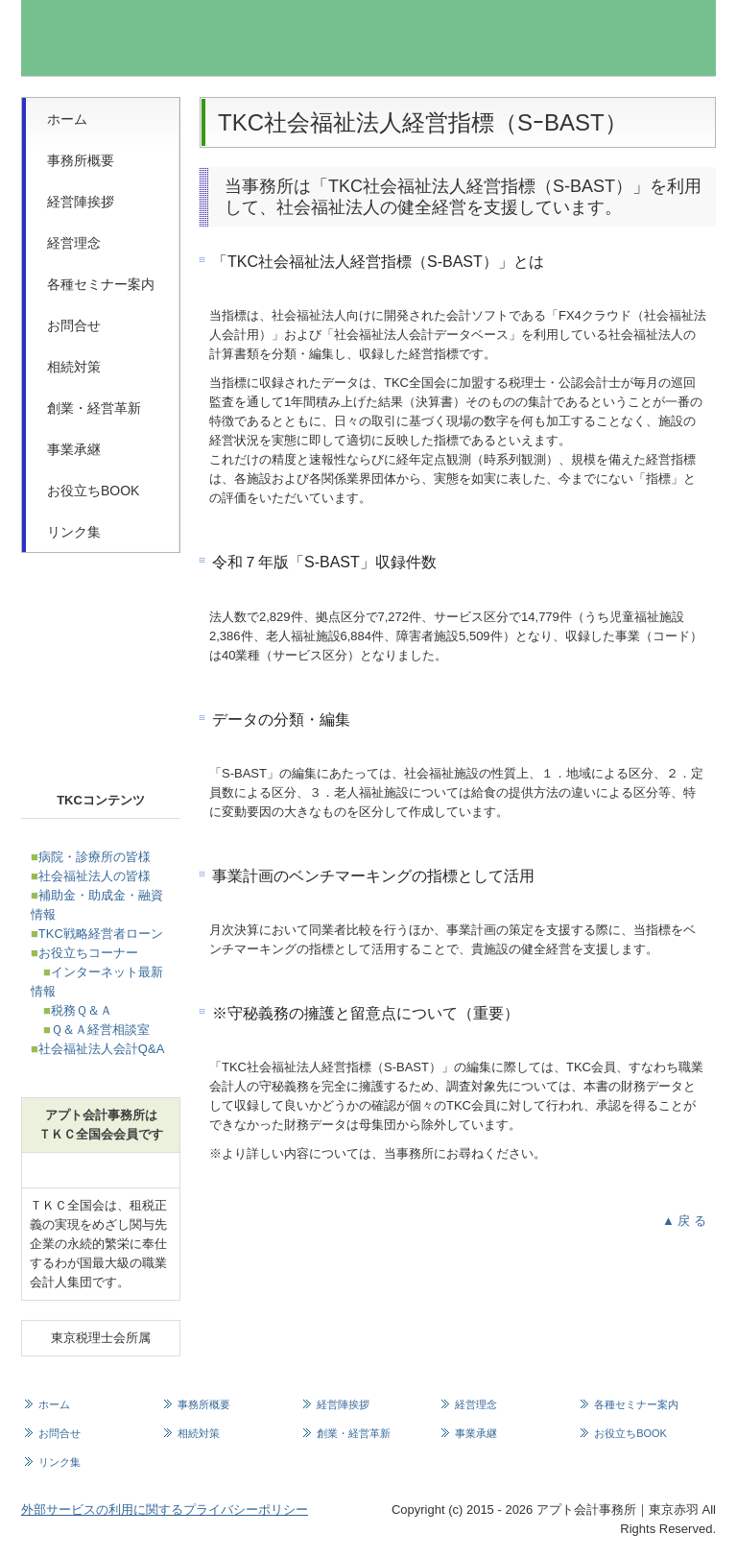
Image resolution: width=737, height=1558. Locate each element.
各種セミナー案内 (101, 284)
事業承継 (74, 449)
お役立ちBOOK (93, 490)
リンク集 (74, 531)
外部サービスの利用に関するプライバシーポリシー (164, 1509)
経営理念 (74, 243)
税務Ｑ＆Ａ (81, 1010)
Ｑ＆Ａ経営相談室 (100, 1029)
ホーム (67, 119)
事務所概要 (80, 160)
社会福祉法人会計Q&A (101, 1049)
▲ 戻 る (684, 1220)
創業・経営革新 (94, 408)
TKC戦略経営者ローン (100, 933)
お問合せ (74, 325)
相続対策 (74, 366)
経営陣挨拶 (80, 201)
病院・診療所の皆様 (94, 857)
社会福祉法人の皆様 (94, 876)
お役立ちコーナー (88, 953)
